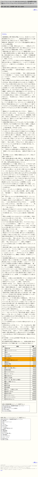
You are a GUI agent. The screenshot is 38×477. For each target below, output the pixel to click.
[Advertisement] (19, 22)
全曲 (16, 6)
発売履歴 (12, 6)
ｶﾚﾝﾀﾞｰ (8, 6)
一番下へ (35, 9)
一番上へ (35, 467)
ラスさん (4, 34)
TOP (2, 6)
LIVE (5, 6)
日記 (19, 6)
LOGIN (22, 6)
